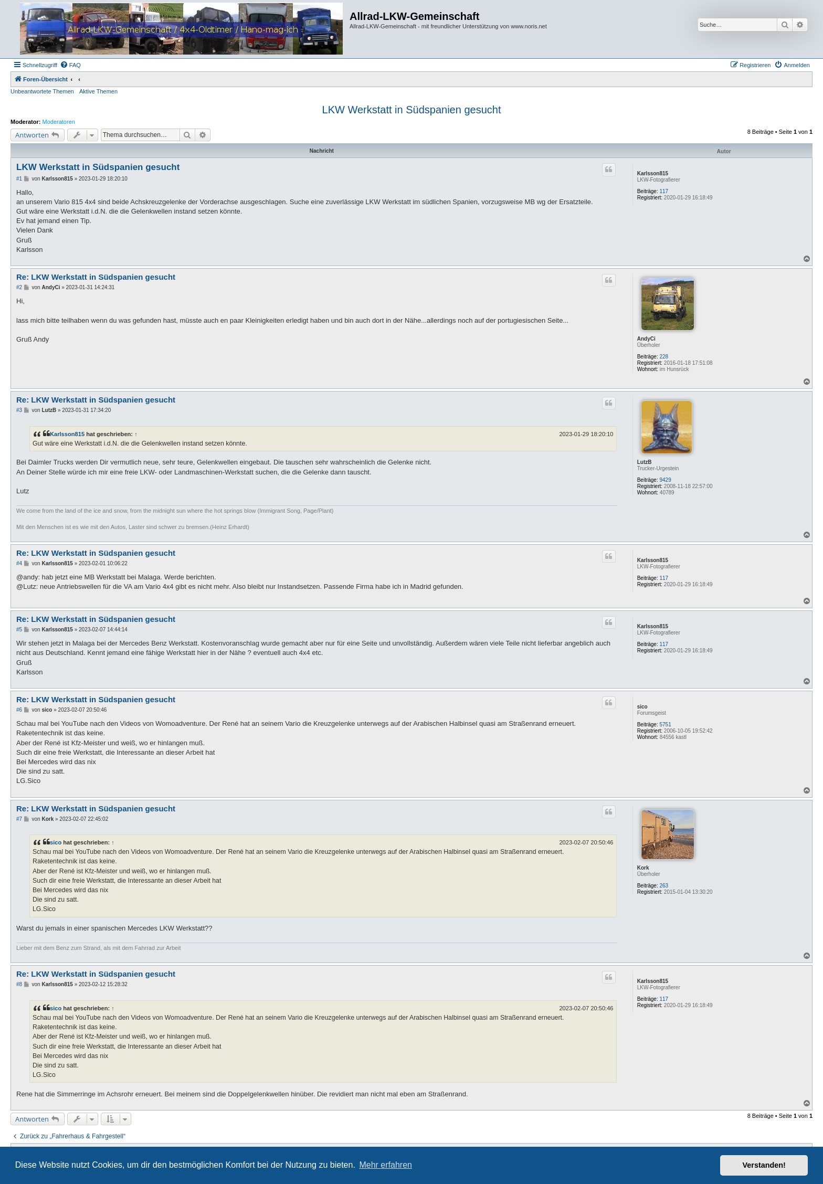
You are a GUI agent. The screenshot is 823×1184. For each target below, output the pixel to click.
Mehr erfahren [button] (385, 1164)
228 (664, 357)
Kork (643, 868)
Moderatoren (59, 122)
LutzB (644, 462)
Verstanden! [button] (764, 1165)
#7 (19, 819)
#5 (19, 629)
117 (664, 191)
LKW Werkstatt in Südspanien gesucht (411, 109)
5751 (665, 724)
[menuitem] (70, 65)
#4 (19, 563)
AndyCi (646, 339)
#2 (19, 287)
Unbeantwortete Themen (42, 91)
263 (664, 886)
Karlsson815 (652, 173)
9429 (665, 480)
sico (642, 707)
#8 (19, 984)
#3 (19, 410)
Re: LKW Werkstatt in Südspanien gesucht (95, 276)
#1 (19, 179)
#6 (19, 710)
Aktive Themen (98, 91)
